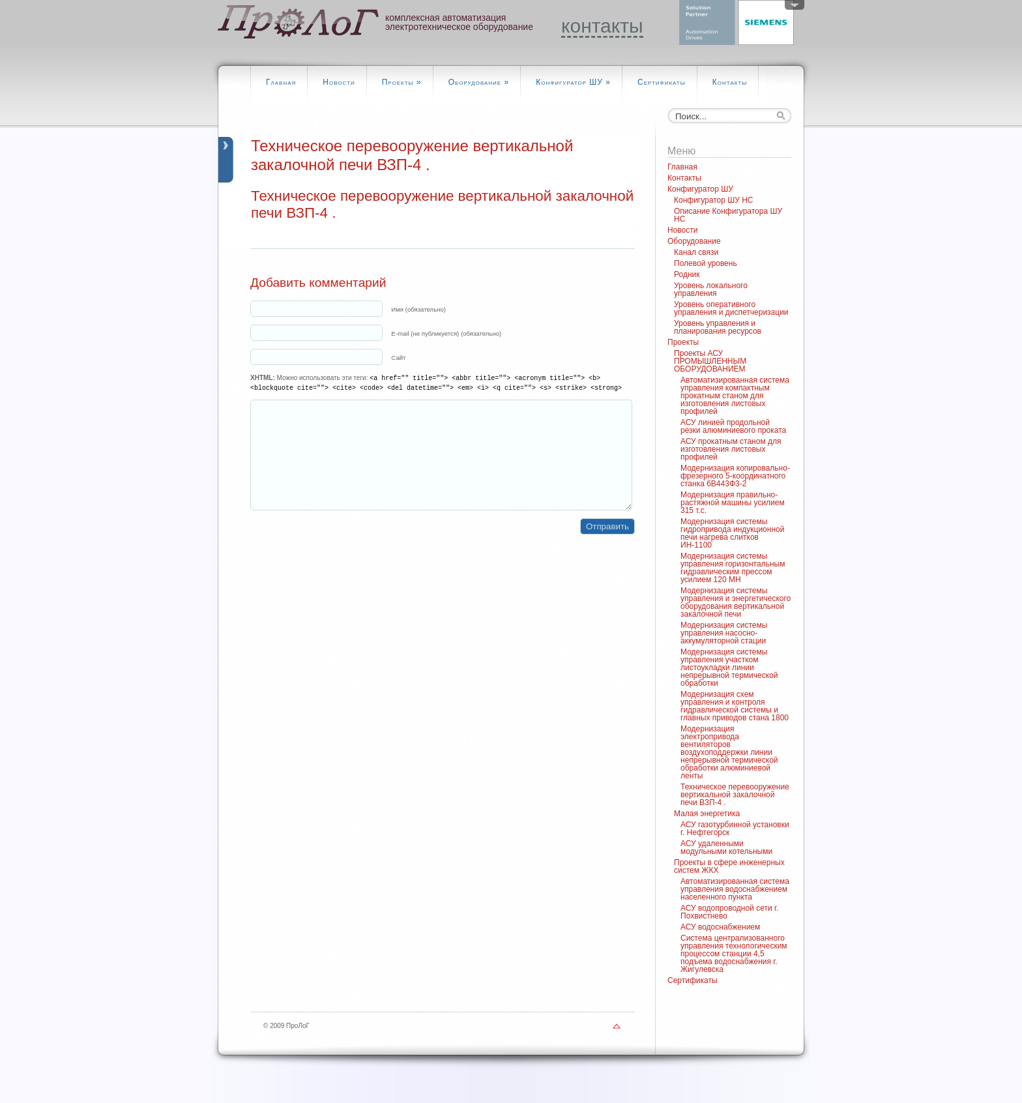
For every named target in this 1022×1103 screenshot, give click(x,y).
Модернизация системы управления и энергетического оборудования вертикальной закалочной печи (735, 602)
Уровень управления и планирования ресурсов (717, 327)
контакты (602, 26)
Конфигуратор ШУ (573, 82)
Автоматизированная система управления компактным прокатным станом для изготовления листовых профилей (734, 395)
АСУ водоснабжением (720, 927)
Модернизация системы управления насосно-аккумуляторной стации (723, 633)
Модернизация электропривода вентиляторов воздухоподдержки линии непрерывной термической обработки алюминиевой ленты (729, 752)
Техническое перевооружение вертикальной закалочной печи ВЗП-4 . (734, 794)
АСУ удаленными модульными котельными (726, 847)
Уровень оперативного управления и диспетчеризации (731, 308)
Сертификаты (661, 82)
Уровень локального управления (711, 289)
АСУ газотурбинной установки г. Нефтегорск (734, 828)
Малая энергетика (707, 813)
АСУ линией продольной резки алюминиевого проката (733, 426)
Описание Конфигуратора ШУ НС (728, 215)
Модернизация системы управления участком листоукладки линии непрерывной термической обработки (729, 667)
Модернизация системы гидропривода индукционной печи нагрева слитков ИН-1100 (732, 533)
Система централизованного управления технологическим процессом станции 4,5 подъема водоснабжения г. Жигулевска (733, 954)
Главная (281, 82)
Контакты (730, 82)
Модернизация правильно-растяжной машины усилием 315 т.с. (732, 502)
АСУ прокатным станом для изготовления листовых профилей (730, 449)
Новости (339, 82)
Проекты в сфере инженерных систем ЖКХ (729, 866)
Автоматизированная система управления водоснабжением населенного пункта (734, 889)
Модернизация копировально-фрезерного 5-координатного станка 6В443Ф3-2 (735, 475)
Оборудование (479, 82)
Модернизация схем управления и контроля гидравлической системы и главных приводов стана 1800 (734, 706)
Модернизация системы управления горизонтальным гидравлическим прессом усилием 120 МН (732, 568)
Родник (686, 274)
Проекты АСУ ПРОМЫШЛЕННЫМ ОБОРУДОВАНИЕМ (710, 361)
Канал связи (696, 252)
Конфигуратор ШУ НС (713, 200)
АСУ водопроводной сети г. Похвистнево (729, 912)
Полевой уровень (705, 263)
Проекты (402, 82)
